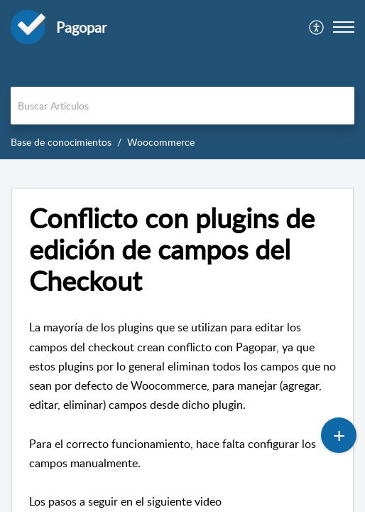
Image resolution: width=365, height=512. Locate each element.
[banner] (182, 79)
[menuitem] (317, 27)
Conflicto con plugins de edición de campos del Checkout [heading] (172, 249)
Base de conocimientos (61, 142)
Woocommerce (161, 142)
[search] (182, 105)
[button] (317, 27)
